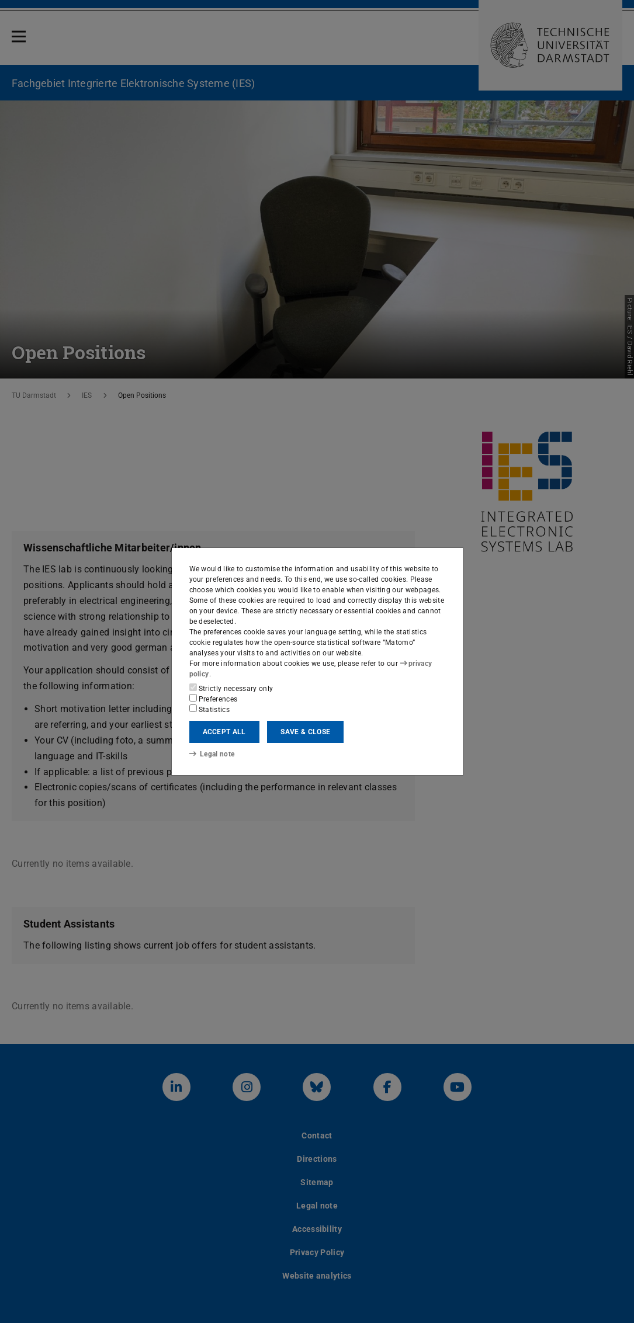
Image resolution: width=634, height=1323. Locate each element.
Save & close (305, 732)
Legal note (212, 754)
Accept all (224, 732)
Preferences (213, 698)
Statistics (209, 709)
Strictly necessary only (231, 688)
